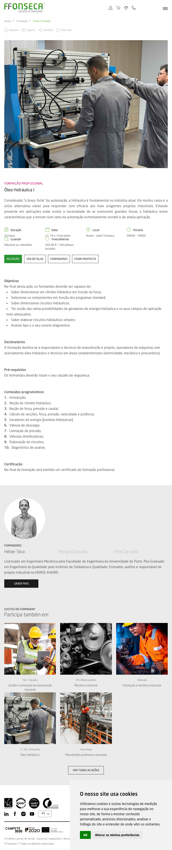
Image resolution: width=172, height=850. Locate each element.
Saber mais (21, 583)
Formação (22, 21)
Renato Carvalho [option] (73, 551)
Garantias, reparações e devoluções (57, 838)
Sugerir (31, 30)
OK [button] (85, 835)
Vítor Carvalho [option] (125, 551)
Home (7, 21)
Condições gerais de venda (19, 838)
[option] (86, 104)
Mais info (66, 30)
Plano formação (42, 21)
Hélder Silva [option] (14, 551)
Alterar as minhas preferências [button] (117, 835)
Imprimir (14, 30)
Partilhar (48, 30)
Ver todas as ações (86, 770)
